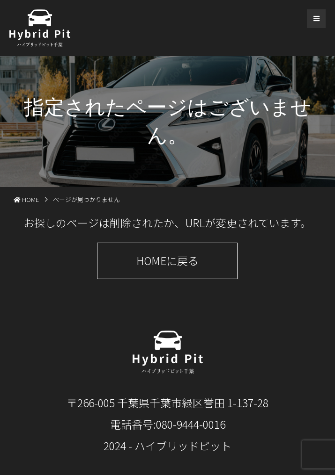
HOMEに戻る (167, 260)
